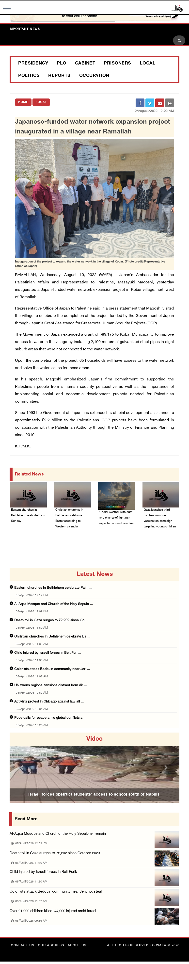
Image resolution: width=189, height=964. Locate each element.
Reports (59, 76)
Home (23, 102)
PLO (61, 63)
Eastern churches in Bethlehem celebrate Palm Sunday (28, 515)
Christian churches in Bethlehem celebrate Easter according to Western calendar (69, 518)
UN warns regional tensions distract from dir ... (50, 686)
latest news (95, 575)
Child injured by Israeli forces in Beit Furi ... (47, 654)
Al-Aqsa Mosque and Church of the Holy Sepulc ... (53, 605)
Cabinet (85, 63)
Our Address (51, 948)
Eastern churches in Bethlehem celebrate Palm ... (53, 589)
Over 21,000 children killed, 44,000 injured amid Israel (53, 914)
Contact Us (22, 948)
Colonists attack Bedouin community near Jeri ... (52, 670)
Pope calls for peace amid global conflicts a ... (50, 719)
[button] (22, 768)
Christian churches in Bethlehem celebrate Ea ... (52, 637)
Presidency (33, 63)
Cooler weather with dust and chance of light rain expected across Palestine (116, 518)
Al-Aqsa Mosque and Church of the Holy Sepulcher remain (58, 835)
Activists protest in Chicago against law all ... (49, 702)
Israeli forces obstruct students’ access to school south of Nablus (94, 795)
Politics (29, 76)
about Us (77, 948)
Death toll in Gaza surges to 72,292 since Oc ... (51, 621)
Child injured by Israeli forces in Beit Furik (43, 873)
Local (148, 63)
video (94, 740)
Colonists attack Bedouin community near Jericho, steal (56, 894)
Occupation (94, 76)
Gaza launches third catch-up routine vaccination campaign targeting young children (160, 518)
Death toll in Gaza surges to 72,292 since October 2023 (55, 854)
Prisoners (117, 63)
